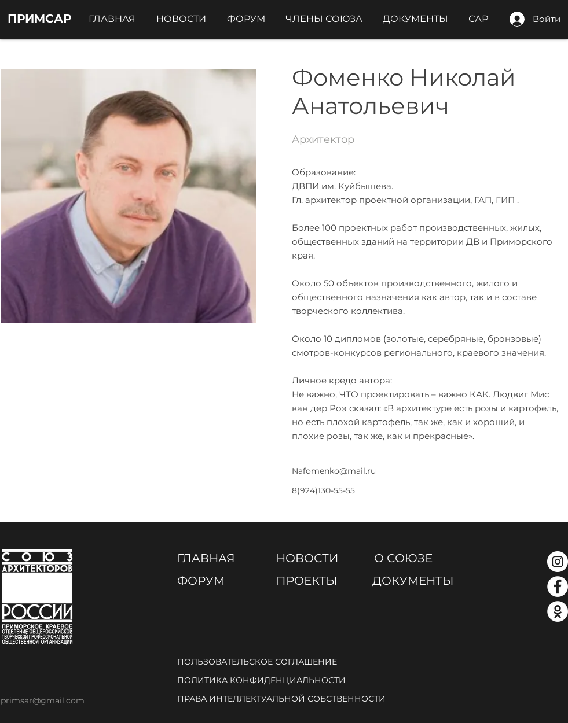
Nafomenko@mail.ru (334, 471)
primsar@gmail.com (43, 700)
